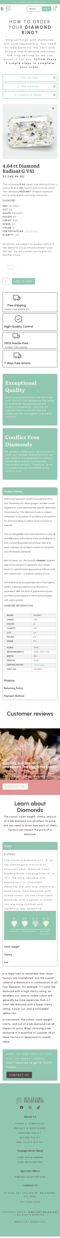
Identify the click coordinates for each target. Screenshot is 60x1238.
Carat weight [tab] (11, 948)
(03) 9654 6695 (30, 1203)
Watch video (11, 268)
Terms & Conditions (30, 1125)
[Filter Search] (39, 8)
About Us (30, 1118)
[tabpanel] (30, 587)
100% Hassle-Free (16, 344)
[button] (2, 8)
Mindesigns (37, 1223)
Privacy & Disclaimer (30, 1129)
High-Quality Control (18, 328)
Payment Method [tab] (14, 697)
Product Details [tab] (13, 493)
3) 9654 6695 (37, 2)
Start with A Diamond (30, 1159)
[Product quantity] (6, 283)
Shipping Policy (30, 1134)
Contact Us (30, 1186)
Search (46, 9)
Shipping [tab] (9, 681)
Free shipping (16, 306)
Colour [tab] (8, 847)
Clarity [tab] (8, 955)
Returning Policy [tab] (13, 689)
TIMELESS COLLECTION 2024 (30, 1178)
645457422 (31, 232)
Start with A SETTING (30, 1163)
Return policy (30, 1139)
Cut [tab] (6, 963)
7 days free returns (17, 364)
